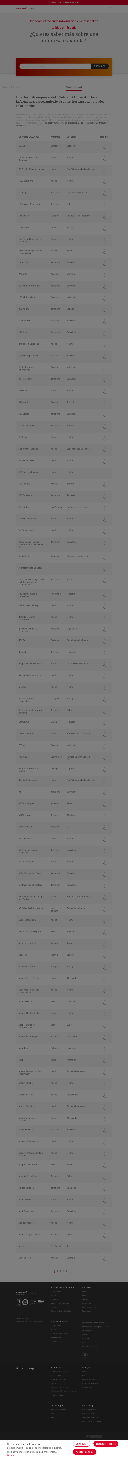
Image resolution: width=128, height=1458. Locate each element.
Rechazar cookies (106, 1443)
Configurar (82, 1443)
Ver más (11, 1455)
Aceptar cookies (85, 1451)
